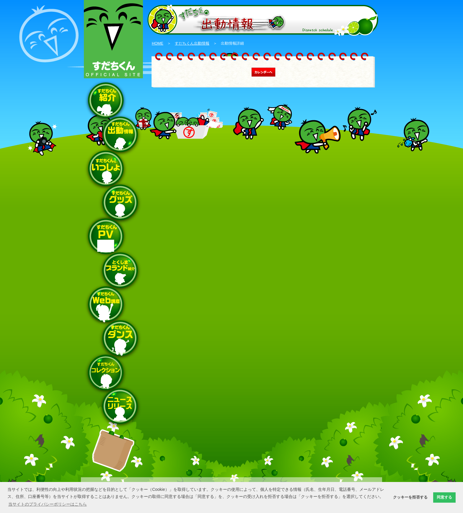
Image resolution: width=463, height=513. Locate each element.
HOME (157, 43)
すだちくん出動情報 (192, 43)
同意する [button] (444, 497)
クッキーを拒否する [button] (410, 497)
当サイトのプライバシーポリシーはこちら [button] (47, 504)
